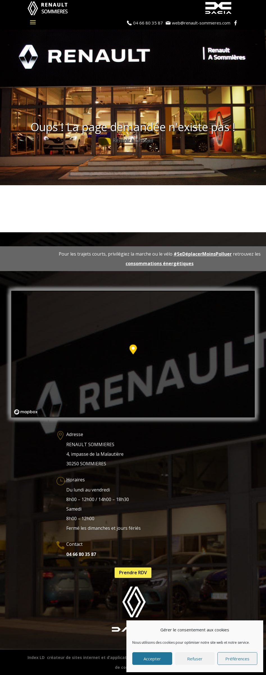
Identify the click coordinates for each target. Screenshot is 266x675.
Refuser (195, 658)
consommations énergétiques (160, 263)
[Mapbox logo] (25, 412)
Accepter (152, 658)
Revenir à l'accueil (133, 140)
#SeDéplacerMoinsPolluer (203, 254)
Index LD (36, 657)
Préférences (237, 658)
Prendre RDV (133, 572)
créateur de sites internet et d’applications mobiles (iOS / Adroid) (113, 657)
